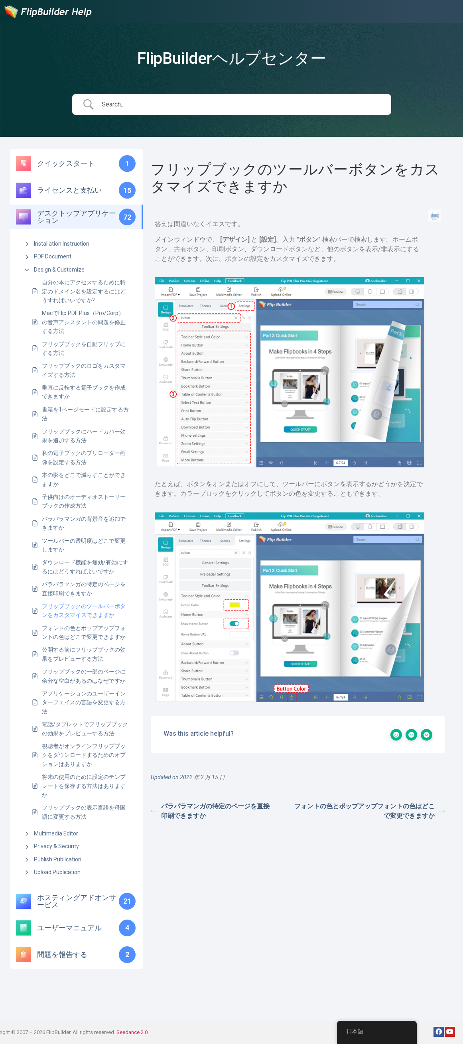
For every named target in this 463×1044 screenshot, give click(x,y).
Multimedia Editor (56, 833)
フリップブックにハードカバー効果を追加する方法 (84, 435)
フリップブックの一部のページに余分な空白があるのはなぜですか (84, 676)
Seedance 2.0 (132, 1032)
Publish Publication (57, 859)
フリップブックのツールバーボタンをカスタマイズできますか (84, 610)
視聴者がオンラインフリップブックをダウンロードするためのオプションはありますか (84, 755)
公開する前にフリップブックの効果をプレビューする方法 (84, 654)
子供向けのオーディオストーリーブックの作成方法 (84, 501)
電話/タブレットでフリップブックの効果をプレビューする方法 (85, 728)
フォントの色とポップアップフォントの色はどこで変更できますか (84, 632)
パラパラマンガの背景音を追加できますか (84, 523)
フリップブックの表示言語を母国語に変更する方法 (84, 811)
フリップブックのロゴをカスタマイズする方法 (84, 370)
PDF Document (52, 256)
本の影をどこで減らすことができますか (84, 479)
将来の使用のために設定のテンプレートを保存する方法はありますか (84, 786)
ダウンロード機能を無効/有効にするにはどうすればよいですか (85, 566)
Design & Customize (59, 269)
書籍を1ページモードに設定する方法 (85, 414)
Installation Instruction (61, 243)
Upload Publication (57, 872)
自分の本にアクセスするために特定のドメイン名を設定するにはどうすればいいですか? (84, 291)
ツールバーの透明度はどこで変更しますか (84, 545)
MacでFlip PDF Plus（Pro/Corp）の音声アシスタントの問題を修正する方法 (84, 322)
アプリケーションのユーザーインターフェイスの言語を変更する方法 (84, 702)
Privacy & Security (56, 846)
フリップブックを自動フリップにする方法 (84, 348)
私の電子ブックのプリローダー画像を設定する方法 (84, 457)
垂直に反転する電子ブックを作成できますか (84, 392)
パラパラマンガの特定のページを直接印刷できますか (84, 588)
